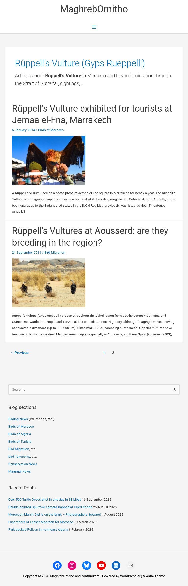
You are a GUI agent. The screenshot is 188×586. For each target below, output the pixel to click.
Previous (19, 353)
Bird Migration (54, 252)
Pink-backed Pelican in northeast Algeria (38, 529)
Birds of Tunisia (19, 441)
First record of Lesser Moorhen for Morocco (40, 522)
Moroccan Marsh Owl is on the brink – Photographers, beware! (54, 514)
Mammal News (19, 471)
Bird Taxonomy (19, 456)
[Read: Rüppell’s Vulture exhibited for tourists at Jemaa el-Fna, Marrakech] (48, 160)
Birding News (18, 419)
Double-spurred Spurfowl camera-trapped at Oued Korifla (50, 507)
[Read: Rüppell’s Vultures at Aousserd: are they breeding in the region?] (48, 282)
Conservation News (22, 464)
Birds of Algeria (19, 434)
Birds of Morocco (51, 130)
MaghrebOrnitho (94, 8)
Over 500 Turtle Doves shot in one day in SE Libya (44, 499)
